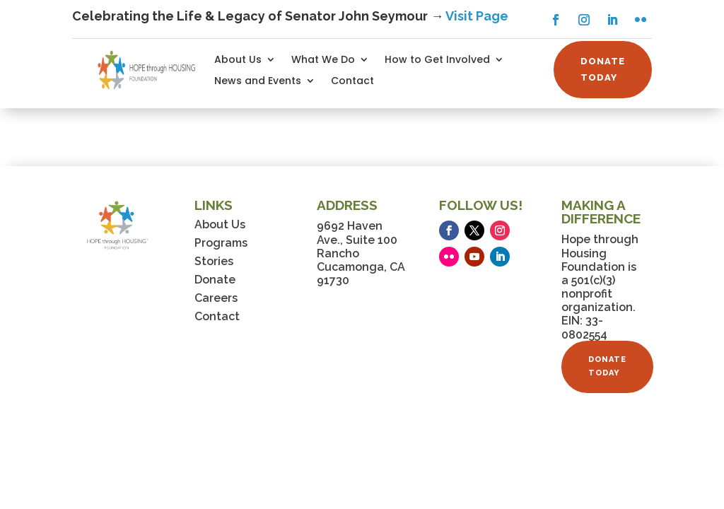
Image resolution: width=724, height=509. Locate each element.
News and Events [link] (257, 82)
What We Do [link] (323, 60)
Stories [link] (213, 261)
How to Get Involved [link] (437, 60)
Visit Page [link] (476, 15)
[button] (555, 19)
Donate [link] (214, 279)
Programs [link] (220, 243)
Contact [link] (352, 82)
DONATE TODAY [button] (602, 69)
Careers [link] (216, 298)
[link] (146, 69)
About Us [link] (238, 60)
